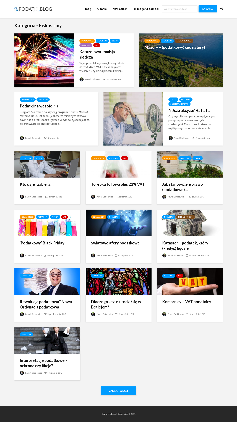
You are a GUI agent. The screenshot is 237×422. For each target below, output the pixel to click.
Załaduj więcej (118, 390)
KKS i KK (115, 41)
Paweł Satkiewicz (90, 79)
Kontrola (85, 45)
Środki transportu (179, 104)
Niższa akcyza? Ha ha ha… (190, 110)
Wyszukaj (207, 8)
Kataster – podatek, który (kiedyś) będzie (185, 246)
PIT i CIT (39, 158)
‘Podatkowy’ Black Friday (42, 243)
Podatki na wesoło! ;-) (39, 106)
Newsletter (120, 8)
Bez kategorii (28, 99)
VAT (96, 45)
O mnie (102, 8)
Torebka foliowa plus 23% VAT (118, 184)
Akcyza (173, 99)
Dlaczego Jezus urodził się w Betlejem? (116, 304)
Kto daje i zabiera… (36, 184)
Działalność (87, 41)
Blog (88, 8)
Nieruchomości (184, 41)
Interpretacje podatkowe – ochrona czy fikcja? (44, 363)
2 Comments (52, 138)
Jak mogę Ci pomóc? (146, 8)
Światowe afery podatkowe (115, 243)
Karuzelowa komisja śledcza (97, 54)
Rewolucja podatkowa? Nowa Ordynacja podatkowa (46, 304)
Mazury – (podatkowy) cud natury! (174, 47)
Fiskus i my (102, 41)
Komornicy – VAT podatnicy (186, 301)
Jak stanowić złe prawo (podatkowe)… (182, 187)
